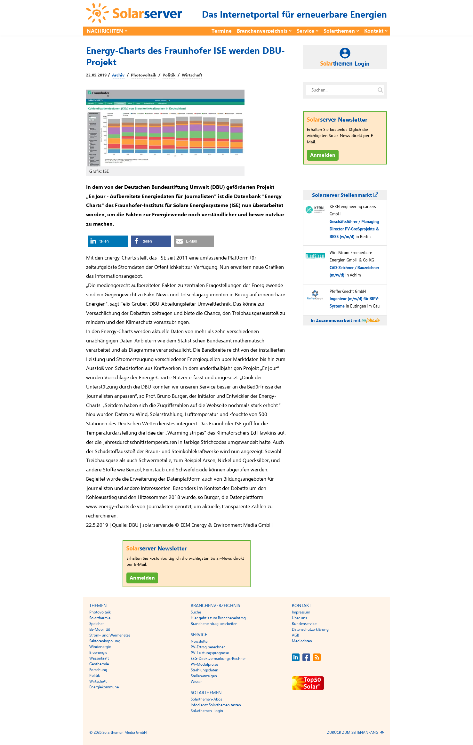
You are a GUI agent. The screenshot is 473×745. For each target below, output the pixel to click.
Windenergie (100, 646)
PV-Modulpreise (204, 664)
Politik (169, 75)
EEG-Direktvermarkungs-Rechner (218, 658)
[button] (108, 241)
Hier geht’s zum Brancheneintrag (218, 618)
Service (305, 31)
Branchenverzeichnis (262, 31)
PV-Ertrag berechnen (208, 647)
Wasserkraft (99, 658)
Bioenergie (98, 652)
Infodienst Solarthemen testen (216, 705)
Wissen (197, 681)
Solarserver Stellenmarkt (345, 195)
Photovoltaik (143, 75)
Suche (196, 612)
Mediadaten (302, 641)
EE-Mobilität (99, 629)
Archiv (118, 75)
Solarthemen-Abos (206, 699)
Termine (222, 31)
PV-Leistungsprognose (210, 652)
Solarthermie (99, 618)
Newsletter (200, 641)
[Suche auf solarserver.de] (380, 90)
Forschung (98, 669)
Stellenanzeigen (204, 675)
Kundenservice (304, 623)
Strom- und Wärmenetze (109, 635)
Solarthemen (339, 31)
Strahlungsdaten (204, 670)
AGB (295, 635)
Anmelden (142, 577)
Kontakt (373, 31)
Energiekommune (104, 687)
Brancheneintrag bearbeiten (214, 623)
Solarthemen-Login (207, 710)
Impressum (301, 612)
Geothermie (99, 664)
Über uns (299, 618)
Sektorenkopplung (104, 641)
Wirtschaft (192, 75)
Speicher (96, 623)
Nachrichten (105, 31)
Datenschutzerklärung (310, 629)
